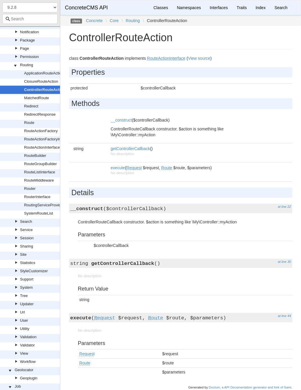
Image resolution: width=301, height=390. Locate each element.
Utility (24, 328)
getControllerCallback (130, 148)
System (26, 287)
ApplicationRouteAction (43, 73)
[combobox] (30, 19)
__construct (121, 120)
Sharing (26, 246)
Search (26, 221)
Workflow (28, 361)
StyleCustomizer (34, 271)
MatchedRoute (36, 98)
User (24, 320)
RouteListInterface (39, 172)
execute (118, 167)
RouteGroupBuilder (40, 164)
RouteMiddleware (39, 180)
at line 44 (284, 316)
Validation (28, 337)
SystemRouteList (38, 213)
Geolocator (24, 370)
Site (23, 254)
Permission (29, 56)
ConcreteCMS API (86, 8)
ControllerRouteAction (44, 89)
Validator (27, 345)
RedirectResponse (40, 114)
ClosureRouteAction (41, 81)
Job (18, 386)
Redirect (31, 106)
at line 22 (284, 206)
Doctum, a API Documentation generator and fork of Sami (250, 387)
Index (260, 7)
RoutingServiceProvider (44, 205)
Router (30, 188)
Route (29, 122)
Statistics (27, 262)
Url (22, 312)
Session (27, 238)
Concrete (94, 20)
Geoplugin (28, 378)
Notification (29, 32)
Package (27, 40)
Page (24, 48)
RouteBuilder (35, 155)
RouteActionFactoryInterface (48, 139)
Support (27, 279)
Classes (160, 7)
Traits (242, 7)
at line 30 (284, 261)
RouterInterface (37, 197)
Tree (24, 295)
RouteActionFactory (41, 131)
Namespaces (189, 7)
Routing (26, 65)
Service (26, 230)
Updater (27, 304)
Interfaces (219, 7)
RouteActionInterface (42, 147)
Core (114, 20)
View (24, 353)
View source (199, 58)
